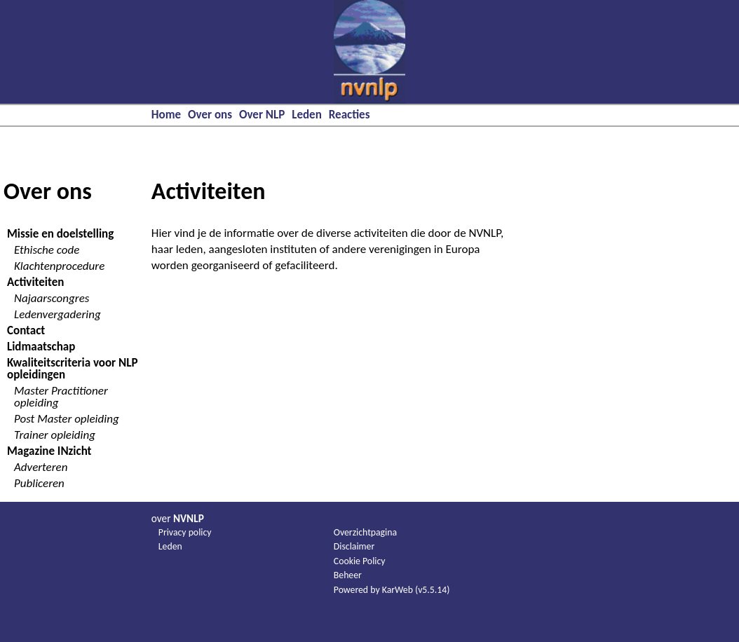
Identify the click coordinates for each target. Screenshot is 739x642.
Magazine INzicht (49, 451)
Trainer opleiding (54, 435)
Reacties (349, 114)
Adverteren (40, 467)
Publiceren (39, 483)
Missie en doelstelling (60, 234)
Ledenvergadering (57, 314)
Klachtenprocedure (59, 266)
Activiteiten (35, 282)
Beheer (348, 575)
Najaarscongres (51, 298)
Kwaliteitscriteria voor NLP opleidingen (72, 369)
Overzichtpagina (365, 532)
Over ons (210, 114)
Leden (307, 114)
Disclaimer (354, 546)
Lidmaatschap (41, 347)
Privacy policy (185, 532)
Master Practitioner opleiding (61, 397)
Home (166, 114)
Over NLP (262, 114)
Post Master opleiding (66, 419)
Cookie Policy (360, 561)
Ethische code (46, 250)
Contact (26, 330)
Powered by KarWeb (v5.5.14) (392, 590)
